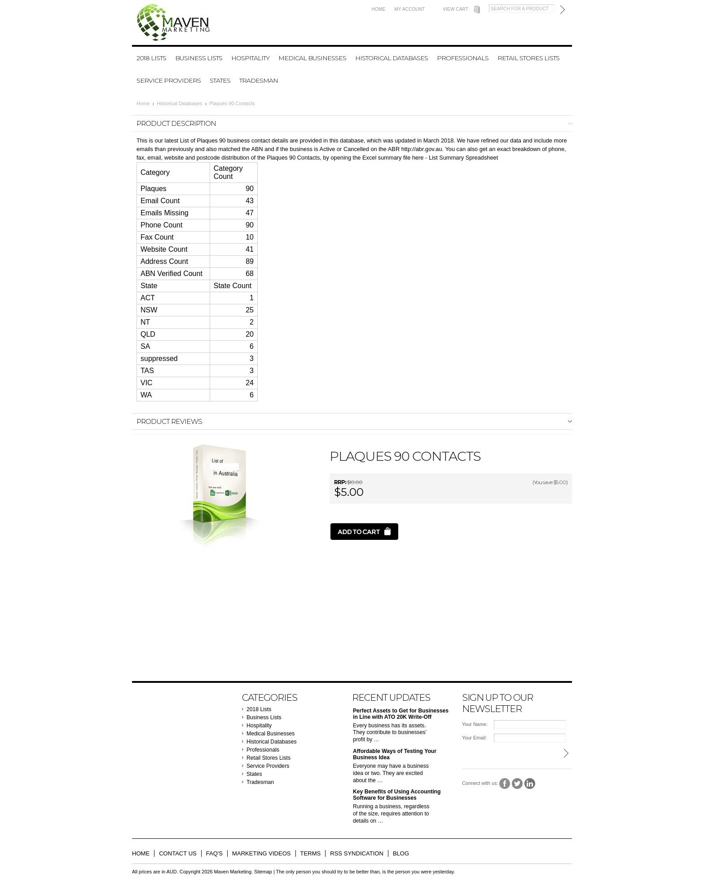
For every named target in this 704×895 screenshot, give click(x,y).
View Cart (455, 9)
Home (379, 9)
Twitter (517, 783)
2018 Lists (151, 58)
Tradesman (258, 80)
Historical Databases (391, 58)
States (220, 80)
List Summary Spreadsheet (463, 157)
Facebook (504, 783)
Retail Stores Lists (528, 58)
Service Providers (168, 80)
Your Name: (475, 724)
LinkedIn (530, 783)
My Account (409, 9)
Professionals (462, 58)
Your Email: (474, 737)
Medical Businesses (312, 58)
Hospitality (250, 58)
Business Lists (198, 58)
